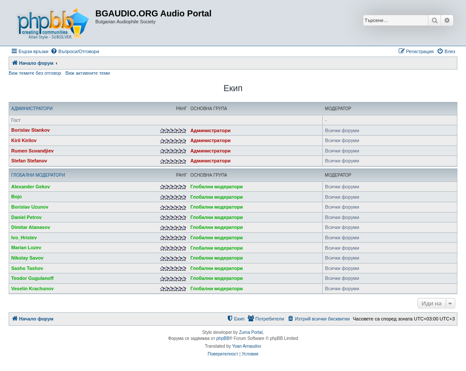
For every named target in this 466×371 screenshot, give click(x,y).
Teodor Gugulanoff (32, 278)
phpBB (222, 338)
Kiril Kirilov (24, 140)
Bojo (16, 196)
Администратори (32, 108)
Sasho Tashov (27, 268)
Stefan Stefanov (29, 160)
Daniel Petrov (26, 217)
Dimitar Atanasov (30, 227)
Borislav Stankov (30, 130)
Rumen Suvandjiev (32, 150)
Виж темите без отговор (35, 73)
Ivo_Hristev (24, 237)
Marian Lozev (26, 247)
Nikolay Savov (27, 257)
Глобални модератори (38, 175)
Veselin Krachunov (32, 288)
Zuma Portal (250, 332)
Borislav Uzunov (29, 206)
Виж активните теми (88, 73)
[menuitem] (74, 51)
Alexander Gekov (30, 186)
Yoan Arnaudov (246, 346)
